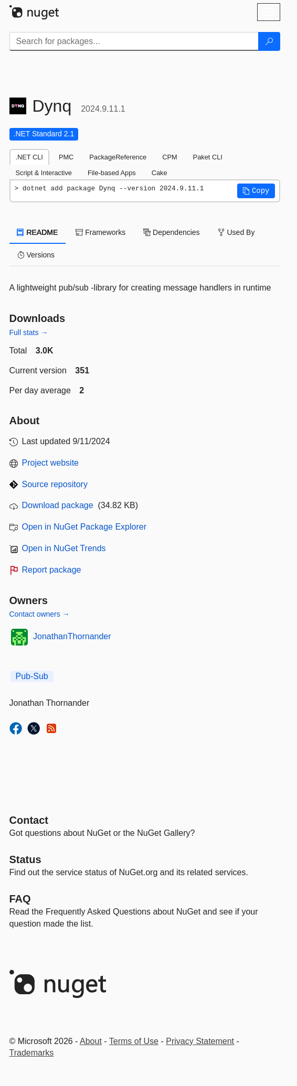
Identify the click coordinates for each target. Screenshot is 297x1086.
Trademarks (31, 1052)
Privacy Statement (200, 1041)
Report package (51, 569)
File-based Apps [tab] (112, 173)
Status (25, 859)
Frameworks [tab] (100, 232)
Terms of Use (133, 1041)
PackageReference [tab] (117, 157)
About (91, 1041)
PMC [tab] (66, 157)
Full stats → (28, 332)
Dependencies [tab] (171, 232)
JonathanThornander (72, 636)
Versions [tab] (36, 255)
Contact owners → (39, 614)
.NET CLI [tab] (29, 157)
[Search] (269, 41)
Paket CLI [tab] (207, 157)
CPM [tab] (169, 157)
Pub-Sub (32, 676)
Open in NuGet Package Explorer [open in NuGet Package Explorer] (84, 526)
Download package (57, 505)
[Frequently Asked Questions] (20, 899)
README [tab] (37, 232)
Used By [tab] (236, 232)
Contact (28, 820)
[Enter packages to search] (134, 41)
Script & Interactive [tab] (44, 173)
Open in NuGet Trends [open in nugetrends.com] (64, 548)
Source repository (55, 484)
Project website (50, 462)
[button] (256, 191)
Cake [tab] (159, 173)
